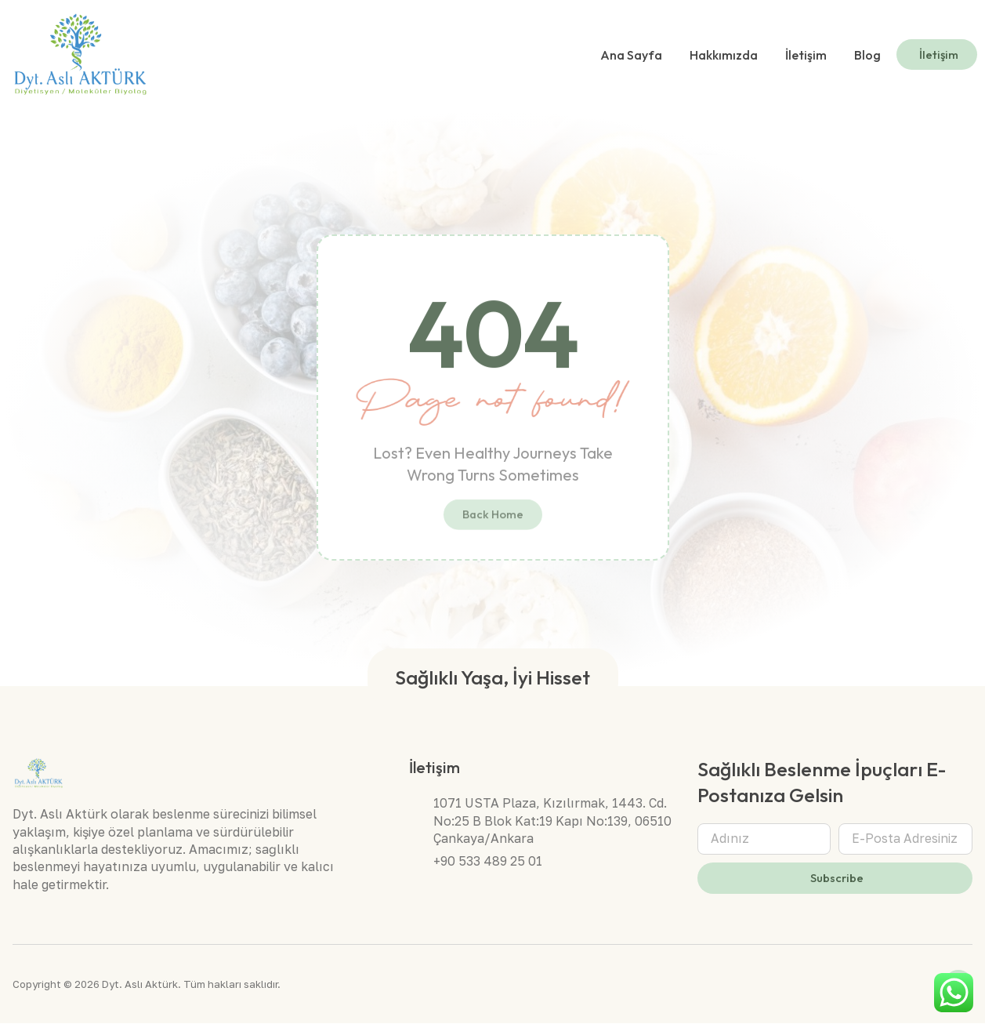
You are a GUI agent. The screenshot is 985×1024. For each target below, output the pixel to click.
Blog (867, 55)
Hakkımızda (724, 55)
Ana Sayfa (631, 55)
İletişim (806, 55)
